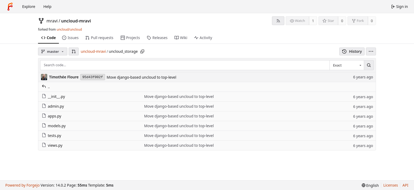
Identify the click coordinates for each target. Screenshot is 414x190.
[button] (74, 51)
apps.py (51, 115)
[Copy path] (142, 51)
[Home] (10, 6)
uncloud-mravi (76, 20)
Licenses (390, 185)
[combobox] (347, 65)
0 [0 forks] (372, 20)
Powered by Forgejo (22, 185)
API (405, 185)
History (352, 51)
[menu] (371, 51)
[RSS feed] (278, 20)
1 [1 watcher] (313, 20)
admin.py (53, 106)
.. (46, 86)
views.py (52, 145)
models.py (54, 125)
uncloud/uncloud (69, 29)
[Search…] (369, 65)
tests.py (51, 135)
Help (47, 6)
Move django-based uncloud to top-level (141, 77)
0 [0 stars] (342, 20)
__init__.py (53, 96)
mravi (52, 20)
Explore (28, 6)
